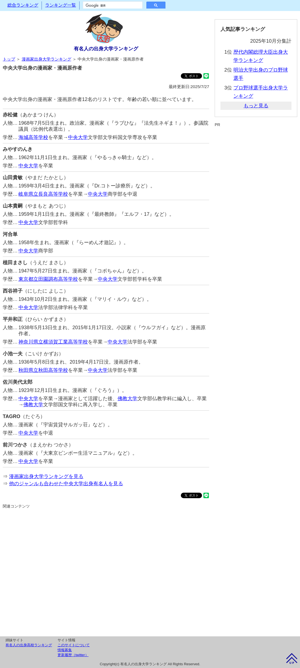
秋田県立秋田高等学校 (43, 370)
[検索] (112, 5)
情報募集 (65, 650)
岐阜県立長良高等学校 (43, 194)
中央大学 (78, 137)
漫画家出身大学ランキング (46, 59)
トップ (9, 59)
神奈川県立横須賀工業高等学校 (53, 342)
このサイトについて (74, 645)
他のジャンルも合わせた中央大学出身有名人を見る (66, 483)
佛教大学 (127, 398)
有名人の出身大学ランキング (106, 48)
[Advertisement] (106, 572)
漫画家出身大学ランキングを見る (46, 476)
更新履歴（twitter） (73, 655)
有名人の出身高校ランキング (29, 645)
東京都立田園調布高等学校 (48, 279)
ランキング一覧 (60, 5)
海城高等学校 (33, 137)
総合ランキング (22, 5)
